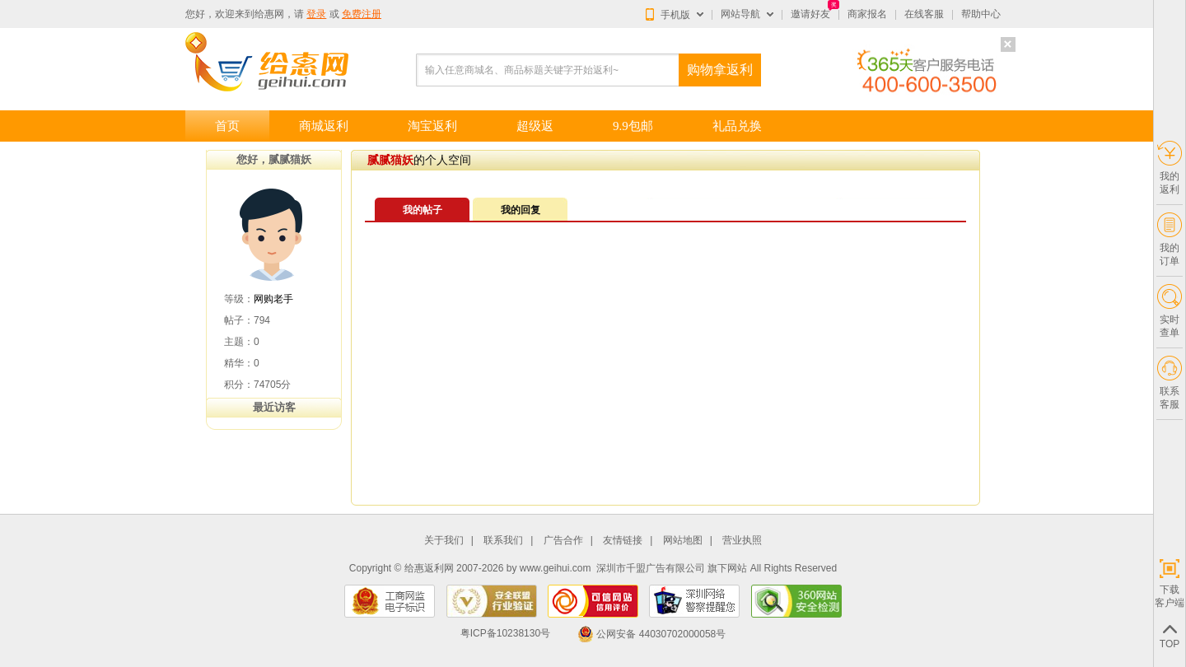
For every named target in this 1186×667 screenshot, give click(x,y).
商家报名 (867, 14)
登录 (316, 14)
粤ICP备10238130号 (505, 634)
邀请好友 (810, 14)
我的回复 (520, 210)
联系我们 (503, 540)
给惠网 (269, 14)
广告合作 (563, 540)
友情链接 (622, 540)
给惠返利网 (429, 568)
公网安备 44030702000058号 (651, 634)
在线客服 (924, 14)
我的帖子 (422, 210)
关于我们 (444, 540)
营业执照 (742, 540)
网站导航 (740, 14)
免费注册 (361, 14)
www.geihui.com (555, 568)
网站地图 (683, 540)
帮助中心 (981, 14)
